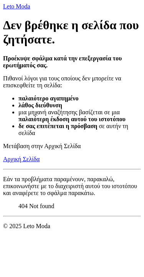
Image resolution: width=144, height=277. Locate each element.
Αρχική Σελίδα (21, 159)
